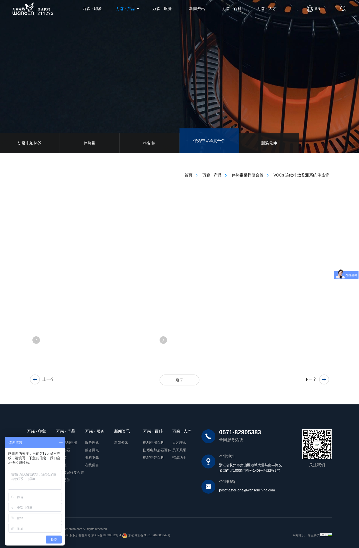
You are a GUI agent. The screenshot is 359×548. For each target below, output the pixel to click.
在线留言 (92, 465)
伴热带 (61, 457)
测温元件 (63, 480)
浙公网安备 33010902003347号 (146, 535)
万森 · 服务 (162, 8)
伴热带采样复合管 (70, 472)
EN (317, 9)
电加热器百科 (153, 442)
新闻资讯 (197, 8)
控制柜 (61, 465)
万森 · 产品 (127, 8)
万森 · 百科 (231, 8)
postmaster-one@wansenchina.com (247, 490)
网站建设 (299, 535)
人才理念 (179, 442)
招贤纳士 (179, 457)
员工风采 (179, 450)
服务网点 (92, 450)
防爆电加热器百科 (157, 450)
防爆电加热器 (66, 442)
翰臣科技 (314, 535)
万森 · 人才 (266, 8)
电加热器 (63, 450)
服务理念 (92, 442)
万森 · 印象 (92, 8)
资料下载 (92, 457)
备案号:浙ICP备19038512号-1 (101, 535)
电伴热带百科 (153, 457)
